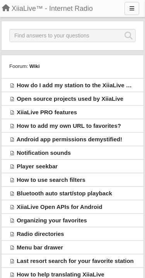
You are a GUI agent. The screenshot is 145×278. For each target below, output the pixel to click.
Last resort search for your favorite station (75, 261)
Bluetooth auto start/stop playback (64, 193)
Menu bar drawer (40, 247)
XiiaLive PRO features (47, 112)
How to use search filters (51, 179)
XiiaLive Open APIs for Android (59, 206)
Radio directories (40, 234)
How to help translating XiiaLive (60, 274)
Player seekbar (37, 166)
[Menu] (132, 8)
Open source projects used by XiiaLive (70, 98)
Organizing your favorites (52, 220)
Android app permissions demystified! (69, 139)
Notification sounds (44, 152)
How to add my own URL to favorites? (69, 125)
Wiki (34, 66)
